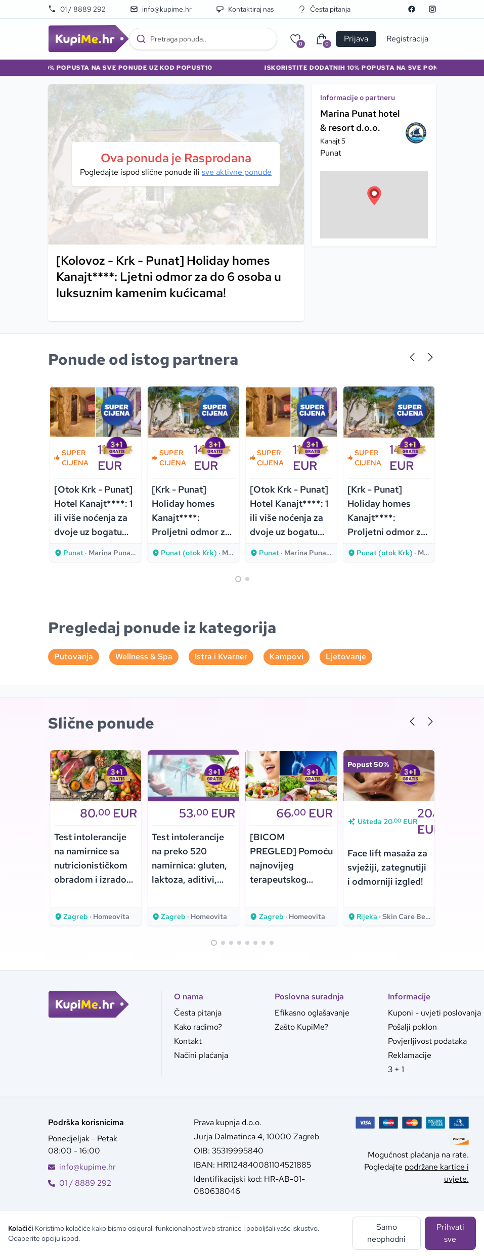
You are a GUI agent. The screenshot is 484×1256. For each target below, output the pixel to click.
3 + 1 (396, 1069)
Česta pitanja (324, 9)
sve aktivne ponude (237, 172)
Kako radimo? (198, 1027)
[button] (374, 195)
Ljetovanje (346, 656)
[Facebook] (412, 9)
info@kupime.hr (161, 9)
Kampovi (286, 656)
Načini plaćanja (201, 1055)
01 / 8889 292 (77, 9)
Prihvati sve (450, 1233)
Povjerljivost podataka (427, 1041)
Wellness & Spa (143, 656)
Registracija (407, 38)
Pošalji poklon (412, 1027)
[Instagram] (432, 9)
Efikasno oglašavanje (312, 1012)
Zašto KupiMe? (301, 1027)
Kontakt (188, 1041)
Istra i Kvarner (221, 656)
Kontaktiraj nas (245, 9)
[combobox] (203, 39)
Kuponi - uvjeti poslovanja (434, 1012)
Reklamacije (409, 1055)
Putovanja (73, 656)
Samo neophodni (386, 1233)
